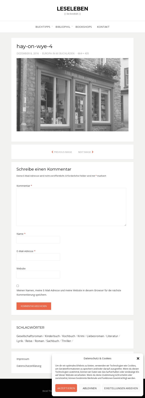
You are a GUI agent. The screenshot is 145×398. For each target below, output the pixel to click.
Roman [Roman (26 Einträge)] (39, 341)
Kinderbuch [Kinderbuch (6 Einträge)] (52, 336)
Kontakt (103, 26)
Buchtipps (42, 26)
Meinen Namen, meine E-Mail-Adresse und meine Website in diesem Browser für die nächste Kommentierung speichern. (69, 292)
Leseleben (72, 9)
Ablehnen (89, 388)
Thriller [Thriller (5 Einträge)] (66, 341)
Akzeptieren (66, 388)
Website (21, 268)
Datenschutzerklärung (29, 365)
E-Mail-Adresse (26, 251)
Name (21, 233)
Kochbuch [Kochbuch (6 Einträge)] (68, 336)
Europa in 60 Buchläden (58, 53)
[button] (138, 358)
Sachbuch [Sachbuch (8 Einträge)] (52, 341)
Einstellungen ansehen (121, 388)
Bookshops (83, 26)
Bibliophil (62, 26)
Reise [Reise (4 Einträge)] (28, 341)
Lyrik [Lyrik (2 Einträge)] (20, 341)
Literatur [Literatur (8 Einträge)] (112, 336)
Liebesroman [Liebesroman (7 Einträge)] (95, 336)
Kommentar (24, 185)
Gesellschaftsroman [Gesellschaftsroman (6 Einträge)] (29, 336)
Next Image (84, 152)
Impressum (23, 359)
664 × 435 (83, 53)
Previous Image (63, 152)
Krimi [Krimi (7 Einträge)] (81, 336)
